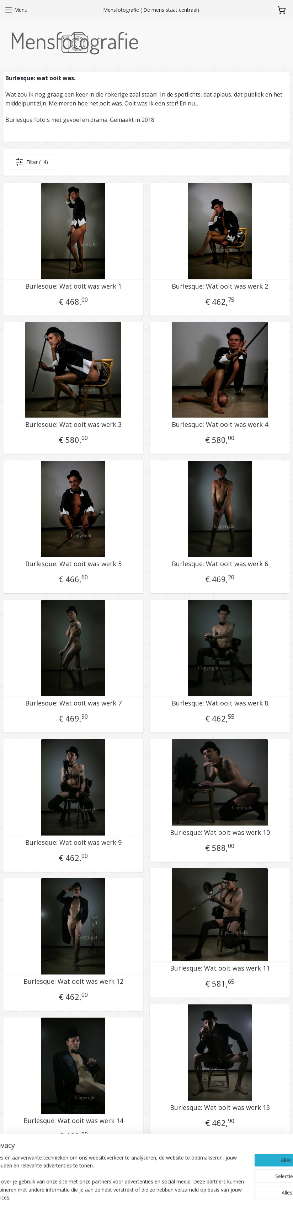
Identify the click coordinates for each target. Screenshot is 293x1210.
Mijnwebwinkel (249, 1197)
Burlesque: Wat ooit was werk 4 (220, 425)
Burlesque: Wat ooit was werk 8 (220, 703)
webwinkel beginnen (187, 1197)
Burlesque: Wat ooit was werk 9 (73, 843)
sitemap (145, 1197)
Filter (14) (31, 162)
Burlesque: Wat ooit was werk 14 (73, 1121)
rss (160, 1197)
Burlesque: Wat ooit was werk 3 (73, 425)
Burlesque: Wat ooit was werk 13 (220, 1108)
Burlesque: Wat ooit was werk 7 (73, 703)
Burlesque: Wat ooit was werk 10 (220, 833)
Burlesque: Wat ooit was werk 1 (73, 286)
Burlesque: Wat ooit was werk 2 (220, 286)
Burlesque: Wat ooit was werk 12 (73, 982)
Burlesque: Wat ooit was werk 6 (220, 564)
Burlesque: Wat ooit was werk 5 (73, 564)
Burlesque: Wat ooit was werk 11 (220, 968)
